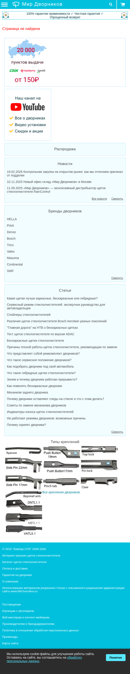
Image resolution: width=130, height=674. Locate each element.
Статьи (65, 290)
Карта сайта (10, 643)
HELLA (12, 219)
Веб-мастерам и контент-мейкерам (25, 617)
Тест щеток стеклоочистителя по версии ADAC (41, 334)
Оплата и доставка (15, 568)
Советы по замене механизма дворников (36, 405)
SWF (10, 271)
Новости (65, 164)
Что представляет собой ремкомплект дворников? (43, 353)
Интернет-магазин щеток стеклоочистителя (31, 555)
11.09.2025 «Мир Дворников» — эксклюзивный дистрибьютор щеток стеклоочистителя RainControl (56, 189)
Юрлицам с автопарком (18, 611)
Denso (11, 232)
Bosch (11, 238)
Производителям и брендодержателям (28, 624)
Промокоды (10, 636)
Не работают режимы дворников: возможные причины (46, 418)
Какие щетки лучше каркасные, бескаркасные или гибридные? (52, 298)
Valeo (11, 251)
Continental (15, 264)
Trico (10, 245)
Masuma (13, 258)
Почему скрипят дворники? (26, 425)
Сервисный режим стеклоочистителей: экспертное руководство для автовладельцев (56, 306)
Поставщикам (11, 604)
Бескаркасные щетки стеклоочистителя (35, 340)
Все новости (99, 198)
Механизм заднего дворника (27, 392)
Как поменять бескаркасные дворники (34, 386)
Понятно (116, 657)
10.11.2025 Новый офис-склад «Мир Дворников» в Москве (49, 182)
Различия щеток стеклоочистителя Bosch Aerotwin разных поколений (57, 321)
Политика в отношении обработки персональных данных (40, 630)
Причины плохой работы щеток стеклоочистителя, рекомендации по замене (62, 347)
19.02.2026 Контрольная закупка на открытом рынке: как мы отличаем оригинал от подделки (65, 173)
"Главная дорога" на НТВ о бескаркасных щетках (42, 327)
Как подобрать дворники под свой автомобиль (40, 366)
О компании (10, 581)
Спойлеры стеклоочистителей (29, 314)
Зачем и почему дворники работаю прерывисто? (42, 379)
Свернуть (117, 198)
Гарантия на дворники (17, 575)
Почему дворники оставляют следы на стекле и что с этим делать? (55, 399)
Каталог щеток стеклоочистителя (24, 562)
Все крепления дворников (61, 490)
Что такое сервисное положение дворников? (39, 360)
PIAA (10, 225)
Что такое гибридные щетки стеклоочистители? (41, 373)
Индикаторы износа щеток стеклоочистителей (40, 412)
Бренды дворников (65, 211)
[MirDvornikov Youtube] (65, 115)
